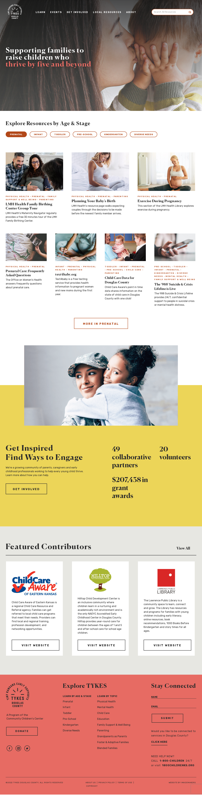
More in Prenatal (101, 325)
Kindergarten (129, 134)
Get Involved (77, 12)
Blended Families (107, 749)
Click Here (159, 743)
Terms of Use (125, 784)
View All (186, 549)
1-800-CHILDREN (172, 762)
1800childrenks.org (178, 766)
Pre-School (96, 134)
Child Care (103, 714)
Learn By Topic (107, 697)
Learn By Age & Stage (77, 697)
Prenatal (17, 134)
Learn (40, 12)
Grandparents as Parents (112, 737)
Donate (22, 733)
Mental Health (105, 708)
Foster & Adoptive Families (113, 743)
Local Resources (107, 12)
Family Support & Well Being (113, 726)
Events (56, 12)
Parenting (103, 731)
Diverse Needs (163, 134)
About (131, 12)
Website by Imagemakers (182, 784)
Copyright (92, 787)
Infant (43, 134)
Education (103, 720)
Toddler (68, 134)
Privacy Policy (106, 784)
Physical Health (106, 702)
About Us (91, 784)
